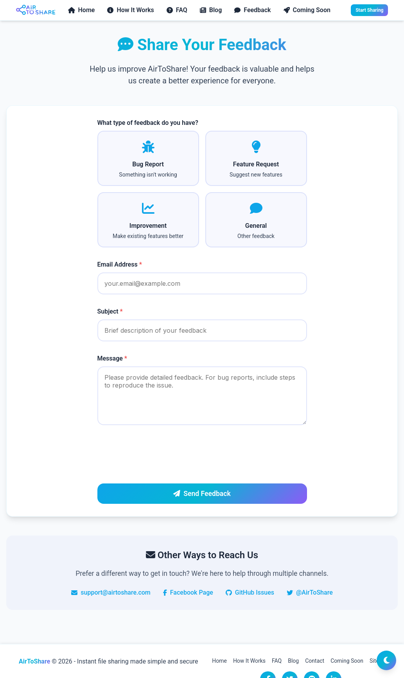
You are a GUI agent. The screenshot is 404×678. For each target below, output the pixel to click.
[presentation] (156, 455)
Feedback (252, 10)
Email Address (119, 264)
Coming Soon (307, 10)
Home (81, 10)
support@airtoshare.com (111, 592)
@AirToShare (310, 592)
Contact (314, 661)
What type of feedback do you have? (147, 122)
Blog (211, 10)
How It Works (130, 10)
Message (112, 358)
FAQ (177, 10)
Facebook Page (188, 592)
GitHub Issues (250, 592)
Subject (110, 311)
